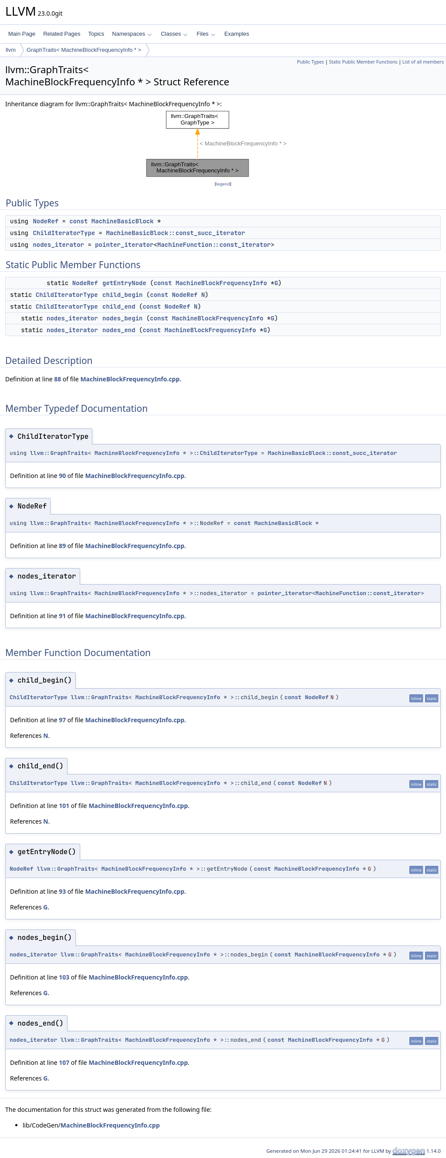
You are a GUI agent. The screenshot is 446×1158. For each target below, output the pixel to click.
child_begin (122, 295)
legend (223, 184)
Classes (174, 33)
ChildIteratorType (64, 233)
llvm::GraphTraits (59, 453)
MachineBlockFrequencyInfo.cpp (129, 379)
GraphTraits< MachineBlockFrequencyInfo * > (84, 50)
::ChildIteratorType (225, 453)
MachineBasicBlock (122, 221)
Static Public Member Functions (363, 62)
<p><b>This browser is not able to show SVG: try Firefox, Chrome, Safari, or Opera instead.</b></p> (223, 144)
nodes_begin (122, 318)
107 (64, 1062)
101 (64, 805)
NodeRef (45, 221)
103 (64, 977)
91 (62, 616)
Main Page (21, 33)
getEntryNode (124, 283)
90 (62, 475)
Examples (236, 33)
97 (62, 720)
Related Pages (61, 33)
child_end (118, 306)
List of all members (423, 62)
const (78, 221)
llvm (11, 50)
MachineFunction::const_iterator (213, 245)
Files (205, 33)
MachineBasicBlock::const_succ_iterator (175, 233)
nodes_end (118, 330)
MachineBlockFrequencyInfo (221, 283)
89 (62, 546)
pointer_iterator (124, 245)
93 (62, 891)
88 (57, 379)
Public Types (310, 62)
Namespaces (132, 33)
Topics (96, 33)
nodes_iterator (58, 245)
